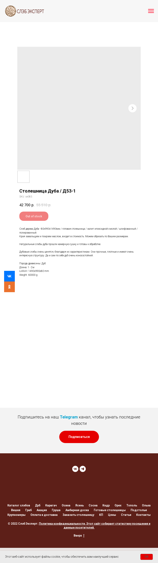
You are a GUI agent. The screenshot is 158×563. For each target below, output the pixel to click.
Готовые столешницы (110, 510)
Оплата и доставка (44, 514)
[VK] (75, 469)
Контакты (143, 514)
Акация (42, 510)
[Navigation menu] (151, 11)
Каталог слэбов (18, 505)
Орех (118, 505)
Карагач (51, 505)
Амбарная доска (77, 510)
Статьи (126, 514)
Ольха (146, 505)
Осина (66, 505)
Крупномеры (16, 514)
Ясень (79, 505)
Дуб (37, 505)
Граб (28, 510)
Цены (112, 514)
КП (101, 514)
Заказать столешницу (78, 514)
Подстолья (139, 510)
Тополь (131, 505)
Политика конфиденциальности (62, 523)
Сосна (93, 505)
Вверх (79, 536)
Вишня (15, 510)
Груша (56, 510)
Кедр (106, 505)
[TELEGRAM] (83, 469)
